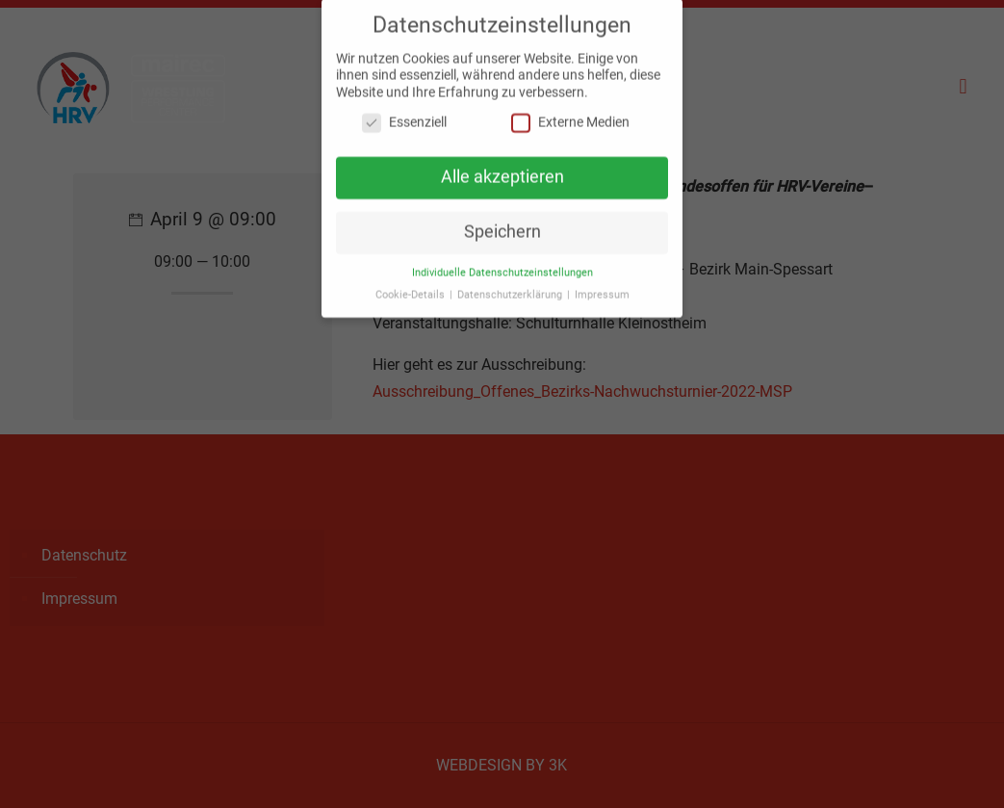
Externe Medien (570, 115)
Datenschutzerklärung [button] (511, 286)
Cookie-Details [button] (411, 286)
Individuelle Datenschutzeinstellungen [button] (502, 264)
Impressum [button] (602, 286)
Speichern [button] (502, 223)
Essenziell (404, 115)
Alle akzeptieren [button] (502, 169)
